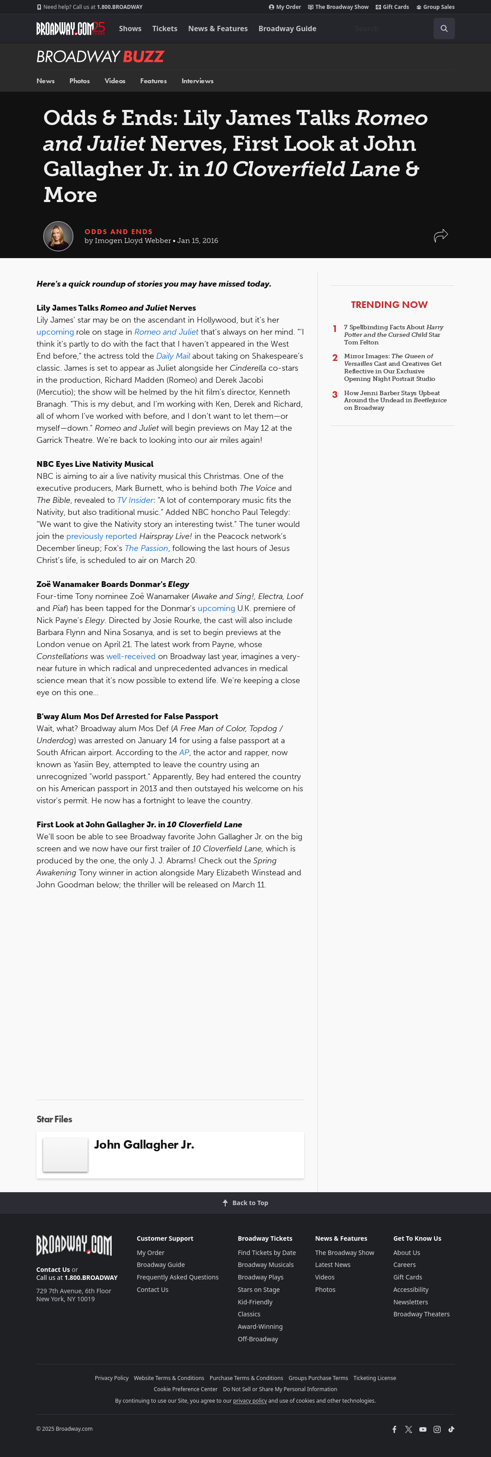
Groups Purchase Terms (318, 1378)
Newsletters (411, 1302)
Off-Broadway (258, 1339)
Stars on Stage (259, 1289)
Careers (405, 1264)
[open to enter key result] (444, 28)
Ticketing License (374, 1378)
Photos (79, 81)
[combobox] (401, 28)
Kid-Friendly (255, 1302)
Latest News (333, 1264)
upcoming (56, 332)
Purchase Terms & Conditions (246, 1378)
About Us (407, 1252)
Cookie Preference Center (186, 1389)
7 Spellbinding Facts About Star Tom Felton (393, 335)
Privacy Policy (112, 1378)
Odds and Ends (119, 231)
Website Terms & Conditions (169, 1378)
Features (153, 81)
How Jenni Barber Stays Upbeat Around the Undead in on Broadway (395, 400)
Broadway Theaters (422, 1314)
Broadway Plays (261, 1277)
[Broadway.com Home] (71, 28)
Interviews (198, 81)
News (46, 81)
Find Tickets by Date (267, 1252)
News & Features (218, 28)
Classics (249, 1314)
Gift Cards (392, 7)
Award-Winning (260, 1326)
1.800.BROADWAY (90, 7)
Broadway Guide (288, 28)
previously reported (101, 536)
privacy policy (250, 1400)
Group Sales (435, 7)
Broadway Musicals (266, 1264)
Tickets (165, 28)
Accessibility (411, 1289)
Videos (115, 81)
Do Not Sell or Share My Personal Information (280, 1389)
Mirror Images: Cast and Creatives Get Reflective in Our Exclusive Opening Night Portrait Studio (393, 367)
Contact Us (53, 1269)
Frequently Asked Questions (178, 1277)
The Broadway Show (338, 7)
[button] (441, 240)
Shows (130, 28)
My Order (285, 7)
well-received (132, 656)
